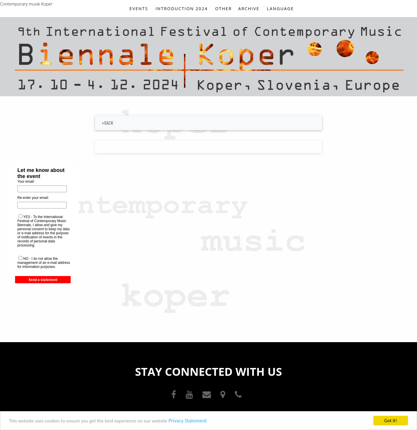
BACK (107, 123)
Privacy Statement (188, 421)
